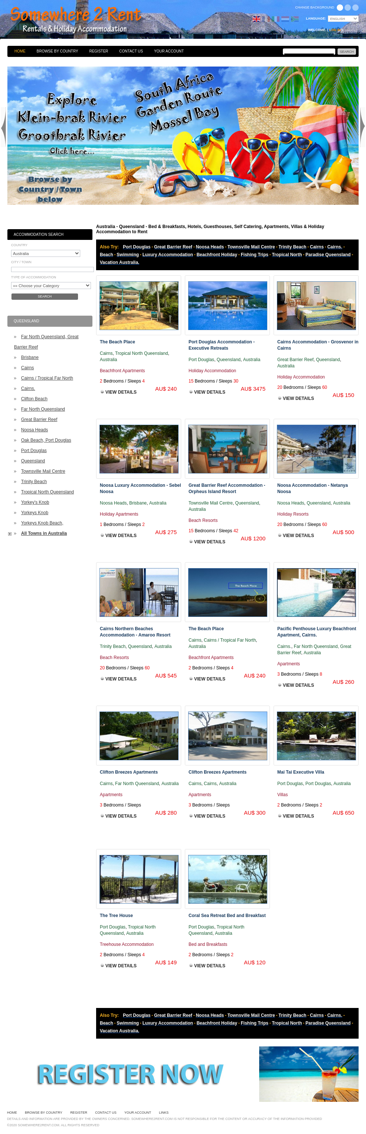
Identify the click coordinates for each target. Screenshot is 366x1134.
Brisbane (29, 357)
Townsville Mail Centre (43, 471)
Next (362, 127)
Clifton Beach (34, 398)
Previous (3, 127)
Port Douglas (34, 450)
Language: (316, 18)
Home (20, 51)
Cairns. (28, 388)
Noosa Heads (34, 429)
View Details (120, 392)
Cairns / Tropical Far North (47, 378)
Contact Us (131, 51)
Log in (335, 30)
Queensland (33, 461)
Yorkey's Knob (35, 502)
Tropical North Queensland (47, 492)
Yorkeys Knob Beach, (42, 523)
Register (98, 51)
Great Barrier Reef (39, 419)
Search (45, 296)
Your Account (169, 51)
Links (164, 1112)
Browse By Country (57, 51)
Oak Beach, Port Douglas (46, 440)
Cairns (27, 367)
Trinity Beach (34, 481)
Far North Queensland (43, 409)
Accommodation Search (39, 234)
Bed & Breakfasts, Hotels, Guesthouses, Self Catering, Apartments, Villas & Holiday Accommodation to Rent (84, 20)
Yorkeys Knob (34, 512)
